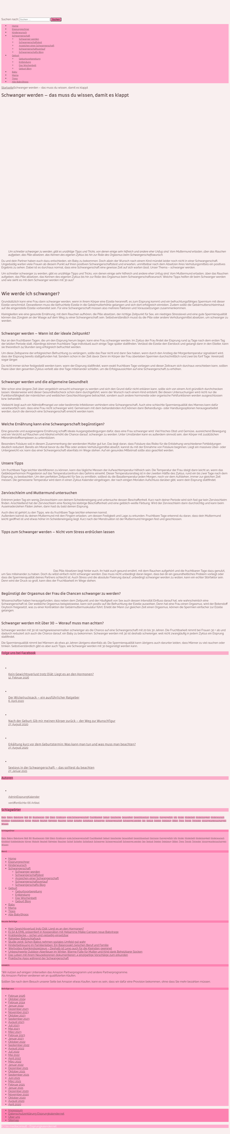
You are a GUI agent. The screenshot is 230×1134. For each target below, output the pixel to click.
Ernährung (61, 817)
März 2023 (14, 1032)
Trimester (196, 820)
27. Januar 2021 (17, 771)
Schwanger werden (29, 39)
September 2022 (18, 1045)
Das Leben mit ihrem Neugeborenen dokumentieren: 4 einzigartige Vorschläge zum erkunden (68, 955)
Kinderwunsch (19, 32)
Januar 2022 (16, 1065)
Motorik (35, 820)
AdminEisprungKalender (23, 796)
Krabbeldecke (17, 820)
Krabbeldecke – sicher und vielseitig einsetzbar (38, 935)
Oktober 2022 (16, 1041)
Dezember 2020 (18, 1091)
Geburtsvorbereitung (30, 58)
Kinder (181, 817)
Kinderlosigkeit (203, 817)
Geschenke (115, 817)
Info (175, 817)
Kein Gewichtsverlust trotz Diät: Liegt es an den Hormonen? (51, 674)
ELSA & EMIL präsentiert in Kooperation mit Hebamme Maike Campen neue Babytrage (63, 932)
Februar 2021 (16, 1084)
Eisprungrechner (20, 29)
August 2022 (16, 1048)
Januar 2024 (16, 1005)
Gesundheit (127, 817)
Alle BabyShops (20, 81)
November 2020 (18, 1094)
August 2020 (16, 1101)
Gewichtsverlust (141, 817)
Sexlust (149, 820)
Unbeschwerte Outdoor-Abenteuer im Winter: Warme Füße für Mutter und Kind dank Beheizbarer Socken (75, 951)
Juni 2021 (14, 1078)
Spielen (157, 820)
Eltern (52, 817)
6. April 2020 (16, 701)
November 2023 (18, 1012)
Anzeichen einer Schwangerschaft (36, 45)
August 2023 (16, 1022)
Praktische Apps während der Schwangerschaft (38, 958)
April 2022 (14, 1058)
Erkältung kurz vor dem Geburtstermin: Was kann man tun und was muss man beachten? (72, 744)
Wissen (4, 824)
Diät (47, 817)
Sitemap (13, 1120)
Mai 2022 (14, 1055)
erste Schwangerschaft (78, 817)
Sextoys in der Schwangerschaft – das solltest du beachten (51, 767)
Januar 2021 (15, 1088)
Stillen (175, 820)
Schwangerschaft (21, 35)
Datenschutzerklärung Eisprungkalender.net (36, 1113)
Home (15, 26)
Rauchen (62, 820)
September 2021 (18, 1074)
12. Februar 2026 (18, 677)
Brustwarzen (39, 817)
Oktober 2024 (16, 999)
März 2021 (14, 1081)
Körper (28, 820)
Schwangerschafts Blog (31, 52)
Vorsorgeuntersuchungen (214, 820)
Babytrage (18, 817)
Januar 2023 (16, 1038)
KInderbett (190, 817)
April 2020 (14, 1104)
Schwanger (99, 820)
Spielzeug (166, 820)
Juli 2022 (13, 1051)
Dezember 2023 (18, 1009)
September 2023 (18, 1018)
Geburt (15, 55)
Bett (26, 817)
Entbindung (25, 62)
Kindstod (5, 820)
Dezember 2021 (18, 1068)
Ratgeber (52, 820)
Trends (188, 820)
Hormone (154, 817)
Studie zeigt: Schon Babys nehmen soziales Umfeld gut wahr (47, 941)
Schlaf (70, 820)
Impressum (15, 1110)
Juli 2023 (13, 1025)
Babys (10, 817)
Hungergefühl (166, 817)
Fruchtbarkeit (96, 817)
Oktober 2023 (16, 1015)
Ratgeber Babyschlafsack (24, 938)
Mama (15, 75)
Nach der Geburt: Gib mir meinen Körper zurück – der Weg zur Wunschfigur (61, 721)
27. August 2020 (18, 724)
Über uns (14, 1117)
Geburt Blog (25, 68)
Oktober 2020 (17, 1097)
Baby (14, 72)
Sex (143, 820)
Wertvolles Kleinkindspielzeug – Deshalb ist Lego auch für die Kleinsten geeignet (60, 948)
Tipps (15, 78)
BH (30, 817)
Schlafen (78, 820)
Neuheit (43, 820)
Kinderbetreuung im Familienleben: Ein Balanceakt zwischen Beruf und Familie (58, 945)
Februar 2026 (16, 995)
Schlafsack (88, 820)
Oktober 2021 (16, 1071)
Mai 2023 (14, 1028)
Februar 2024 (16, 1002)
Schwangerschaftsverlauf (32, 49)
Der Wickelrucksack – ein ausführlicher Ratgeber (43, 697)
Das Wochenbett (27, 65)
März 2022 (14, 1061)
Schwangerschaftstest (30, 42)
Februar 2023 (16, 1035)
